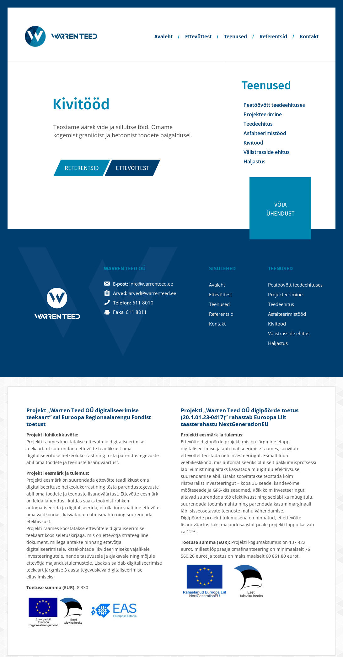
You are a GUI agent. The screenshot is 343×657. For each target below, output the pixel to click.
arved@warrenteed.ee (152, 294)
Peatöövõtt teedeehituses (274, 104)
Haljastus (254, 161)
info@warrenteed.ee (151, 285)
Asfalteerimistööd (265, 133)
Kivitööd (253, 142)
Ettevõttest (198, 36)
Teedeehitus (258, 123)
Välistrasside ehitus (267, 152)
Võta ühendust (280, 210)
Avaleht (163, 36)
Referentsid (273, 36)
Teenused (235, 36)
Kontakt (309, 36)
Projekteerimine (263, 114)
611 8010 (142, 304)
